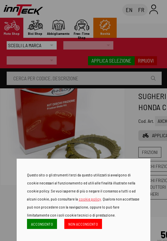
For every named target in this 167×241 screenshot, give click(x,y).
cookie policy (90, 198)
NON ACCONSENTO (83, 224)
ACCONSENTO (42, 224)
